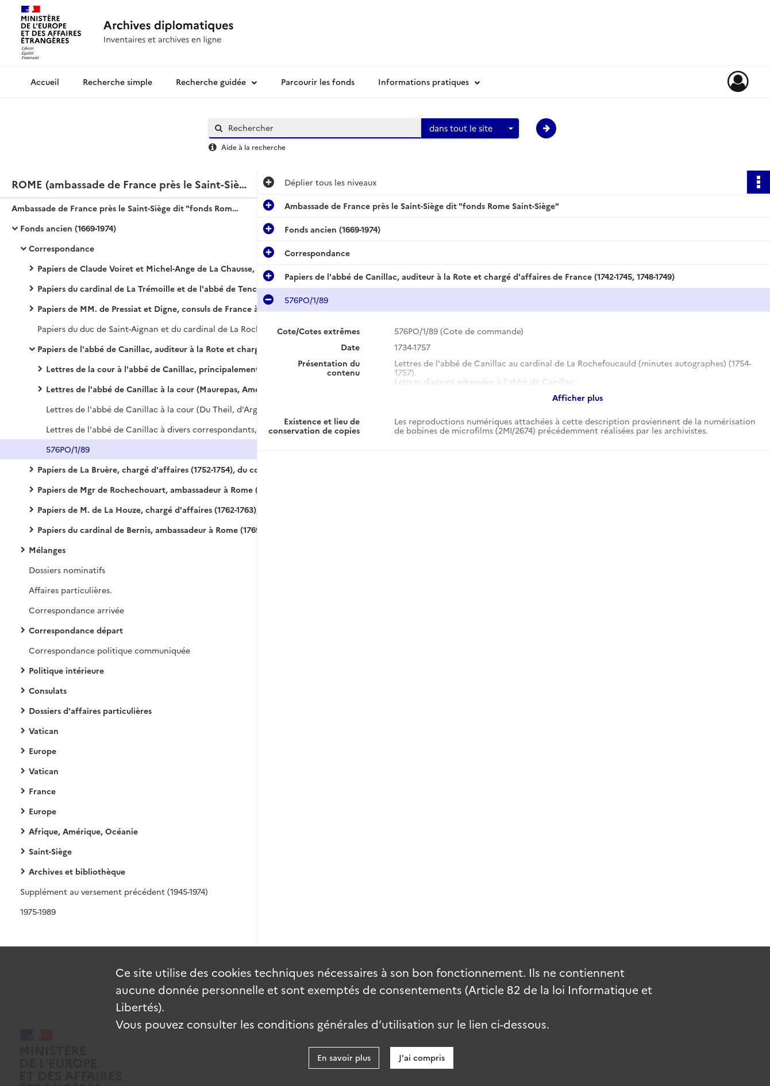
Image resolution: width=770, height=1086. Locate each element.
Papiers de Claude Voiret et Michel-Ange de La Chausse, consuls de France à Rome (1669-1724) (152, 268)
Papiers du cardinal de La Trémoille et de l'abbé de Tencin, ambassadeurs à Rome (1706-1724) (152, 288)
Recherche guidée (211, 81)
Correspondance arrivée (76, 610)
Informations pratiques (423, 81)
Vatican (44, 730)
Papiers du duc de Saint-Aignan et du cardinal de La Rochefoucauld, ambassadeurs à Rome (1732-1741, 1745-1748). (152, 328)
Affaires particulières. (70, 590)
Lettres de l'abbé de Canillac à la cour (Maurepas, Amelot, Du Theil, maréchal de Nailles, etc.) (161, 389)
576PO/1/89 (68, 449)
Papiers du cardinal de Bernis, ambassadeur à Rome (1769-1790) (152, 529)
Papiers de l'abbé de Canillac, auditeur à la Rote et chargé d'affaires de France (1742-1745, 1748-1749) (152, 348)
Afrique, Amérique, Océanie (83, 831)
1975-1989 (38, 911)
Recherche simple (117, 81)
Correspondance (61, 248)
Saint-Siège (50, 851)
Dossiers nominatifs (67, 569)
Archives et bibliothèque (77, 871)
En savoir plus (344, 1057)
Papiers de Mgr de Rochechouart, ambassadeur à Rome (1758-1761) (152, 489)
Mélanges (47, 549)
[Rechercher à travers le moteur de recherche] (320, 128)
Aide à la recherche (253, 147)
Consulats (48, 690)
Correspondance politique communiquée (109, 650)
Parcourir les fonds (318, 81)
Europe (42, 750)
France (42, 791)
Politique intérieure (66, 670)
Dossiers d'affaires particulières (90, 710)
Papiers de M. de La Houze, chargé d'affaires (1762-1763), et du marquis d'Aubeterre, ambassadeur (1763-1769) (152, 509)
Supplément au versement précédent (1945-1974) (114, 891)
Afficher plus (577, 397)
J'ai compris (422, 1057)
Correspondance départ (76, 630)
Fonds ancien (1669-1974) (68, 228)
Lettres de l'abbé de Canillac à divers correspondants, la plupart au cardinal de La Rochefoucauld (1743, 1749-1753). (161, 429)
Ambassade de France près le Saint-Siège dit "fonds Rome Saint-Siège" (126, 208)
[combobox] (470, 128)
